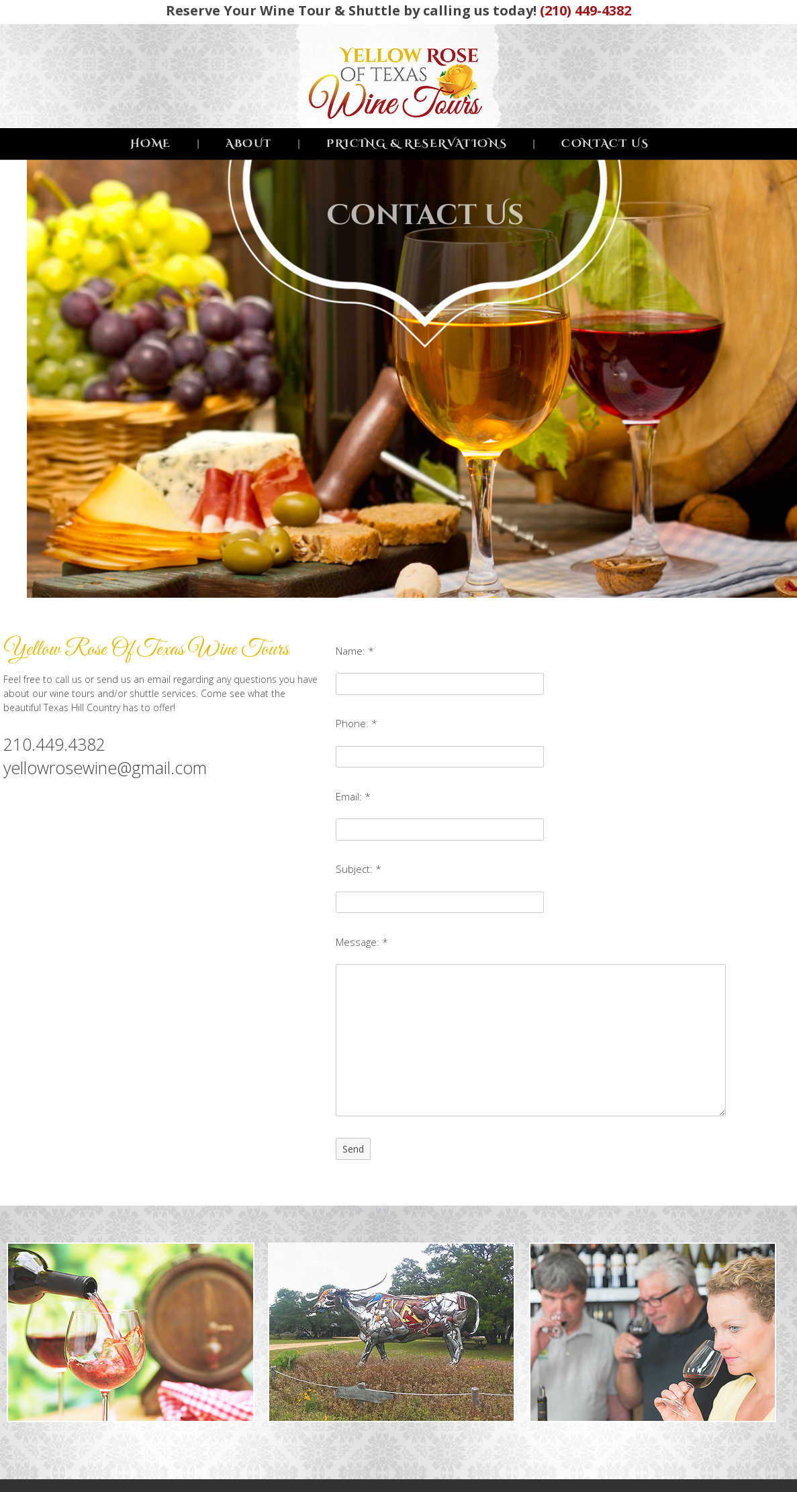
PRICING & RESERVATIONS (416, 143)
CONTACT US (605, 143)
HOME (150, 143)
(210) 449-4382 (585, 10)
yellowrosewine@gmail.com (105, 767)
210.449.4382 (54, 744)
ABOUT (249, 143)
